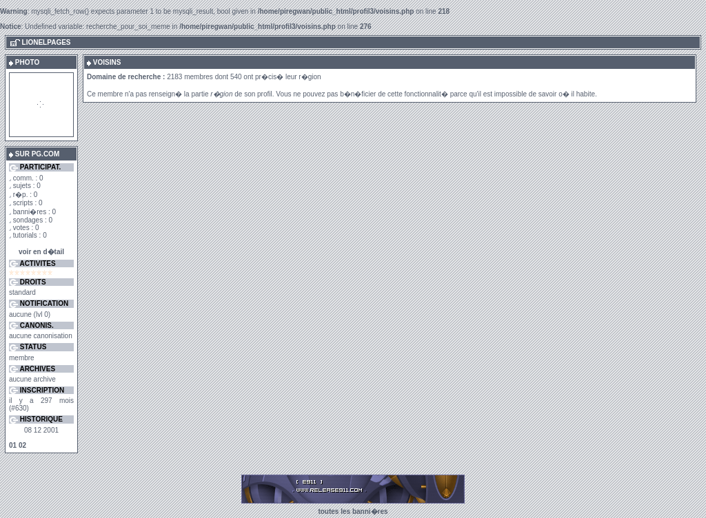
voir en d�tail (41, 252)
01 (13, 445)
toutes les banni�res (352, 511)
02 (22, 445)
